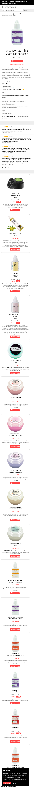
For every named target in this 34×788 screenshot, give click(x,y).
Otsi (25, 10)
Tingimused (4, 786)
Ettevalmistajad (11, 14)
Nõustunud (7, 783)
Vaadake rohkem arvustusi (9, 167)
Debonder (15, 654)
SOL (18, 786)
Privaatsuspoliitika (12, 786)
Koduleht (4, 14)
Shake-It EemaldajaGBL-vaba (15, 316)
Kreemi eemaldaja (15, 361)
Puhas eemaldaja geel (15, 581)
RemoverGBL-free (15, 275)
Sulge (14, 783)
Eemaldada (18, 14)
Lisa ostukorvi (17, 61)
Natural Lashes (11, 7)
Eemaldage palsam (15, 234)
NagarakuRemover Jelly (15, 195)
